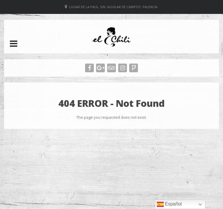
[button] (13, 43)
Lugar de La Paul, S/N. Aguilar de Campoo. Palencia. (113, 7)
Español (169, 204)
